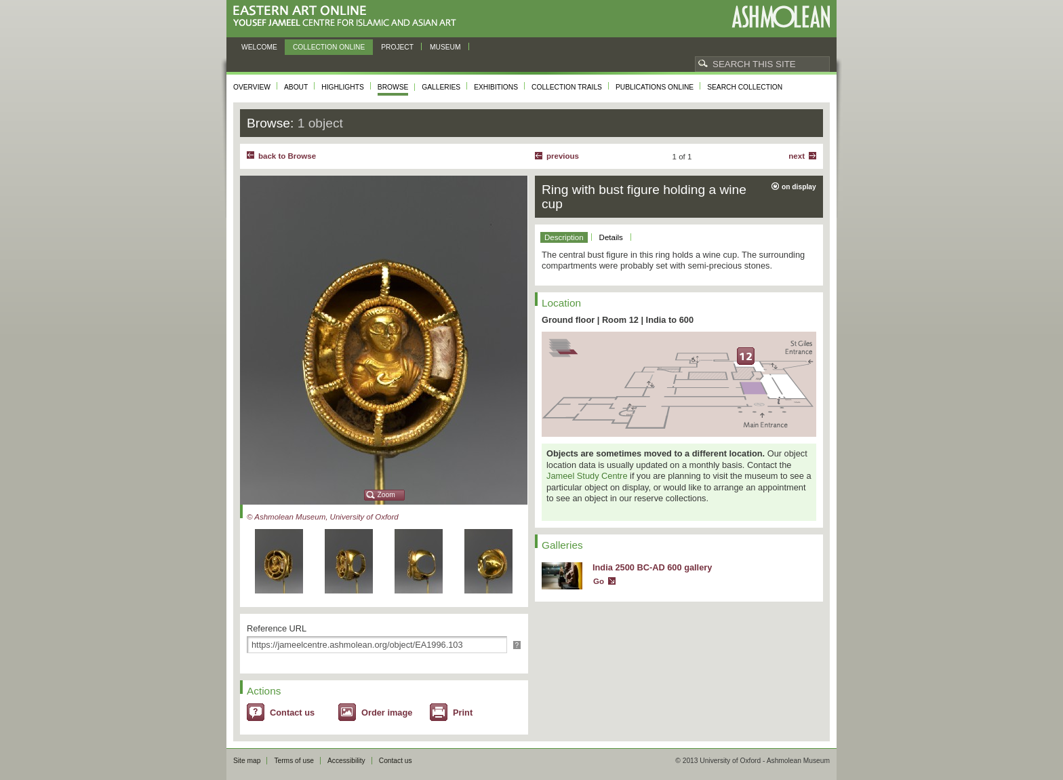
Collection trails (567, 87)
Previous (562, 156)
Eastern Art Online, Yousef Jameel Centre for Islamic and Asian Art (348, 16)
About (296, 87)
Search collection (744, 87)
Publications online (655, 87)
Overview (251, 87)
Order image (386, 712)
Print (463, 712)
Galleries (441, 87)
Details (611, 237)
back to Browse (287, 156)
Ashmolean (780, 16)
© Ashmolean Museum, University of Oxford (323, 517)
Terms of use (294, 760)
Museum (445, 47)
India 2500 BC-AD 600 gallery (652, 567)
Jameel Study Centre (587, 476)
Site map (246, 760)
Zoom (386, 495)
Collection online (329, 47)
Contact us (292, 712)
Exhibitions (496, 87)
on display (799, 187)
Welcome (259, 47)
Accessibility (346, 760)
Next (796, 156)
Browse (393, 87)
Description (564, 237)
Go (598, 581)
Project (397, 47)
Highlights (342, 87)
